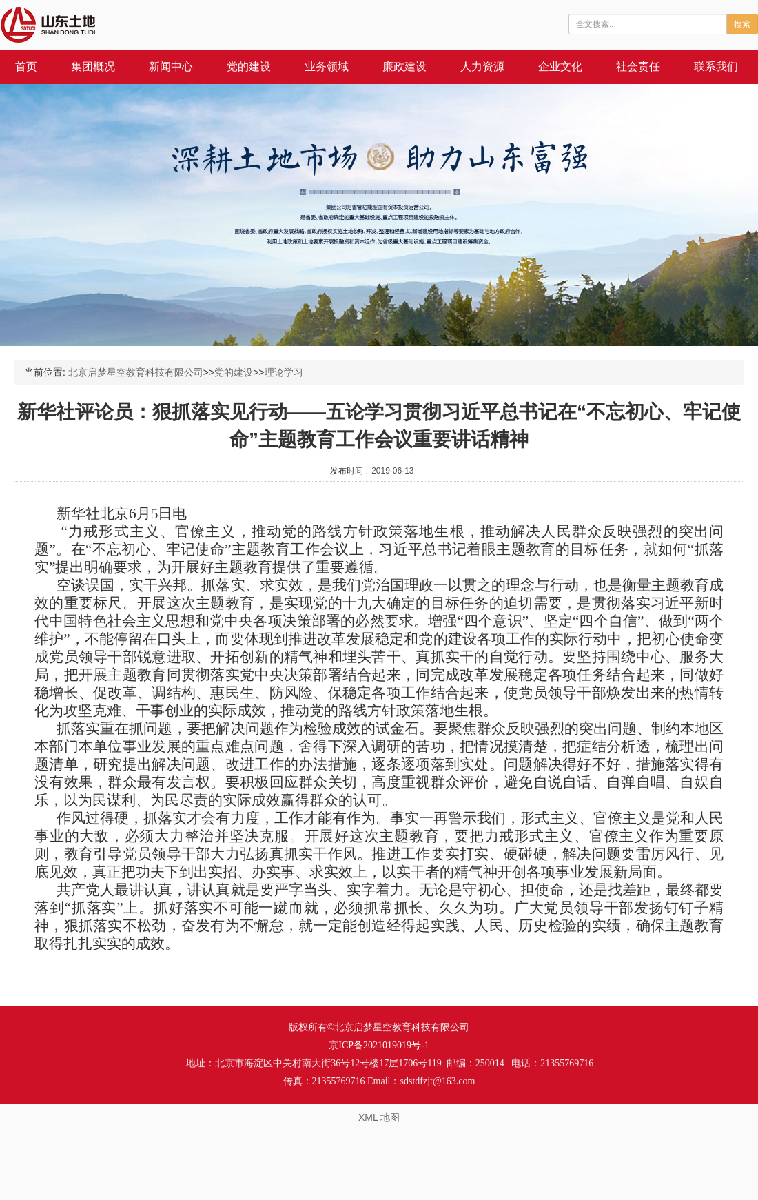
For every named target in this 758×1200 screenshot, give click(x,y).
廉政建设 (404, 66)
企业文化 (560, 66)
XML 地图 (379, 1117)
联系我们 (716, 66)
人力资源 (482, 66)
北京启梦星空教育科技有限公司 (135, 372)
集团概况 (93, 66)
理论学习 (284, 372)
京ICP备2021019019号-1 (379, 1045)
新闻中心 (171, 66)
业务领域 (327, 66)
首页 (26, 66)
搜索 (742, 24)
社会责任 (638, 66)
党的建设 (249, 66)
